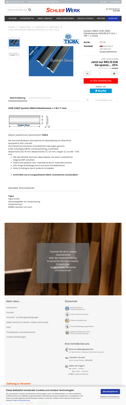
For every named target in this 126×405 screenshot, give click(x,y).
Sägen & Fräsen (85, 18)
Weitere (101, 18)
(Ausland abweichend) (108, 54)
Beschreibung (17, 100)
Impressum (11, 309)
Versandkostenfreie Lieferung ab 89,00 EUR (43, 2)
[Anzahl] (101, 76)
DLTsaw (13, 18)
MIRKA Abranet (45, 18)
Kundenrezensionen (40, 100)
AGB (8, 329)
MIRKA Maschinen (65, 18)
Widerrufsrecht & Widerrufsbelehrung (77, 311)
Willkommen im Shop (15, 2)
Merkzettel (115, 2)
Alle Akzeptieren (110, 391)
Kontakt (113, 18)
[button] (87, 76)
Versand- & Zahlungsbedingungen (22, 319)
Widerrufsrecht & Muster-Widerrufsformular (27, 324)
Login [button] (104, 2)
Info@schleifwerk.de (81, 376)
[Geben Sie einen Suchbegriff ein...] (29, 10)
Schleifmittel (27, 18)
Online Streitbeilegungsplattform (82, 329)
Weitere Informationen (109, 396)
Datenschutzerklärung (21, 400)
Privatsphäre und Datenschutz (20, 334)
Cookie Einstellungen (16, 339)
